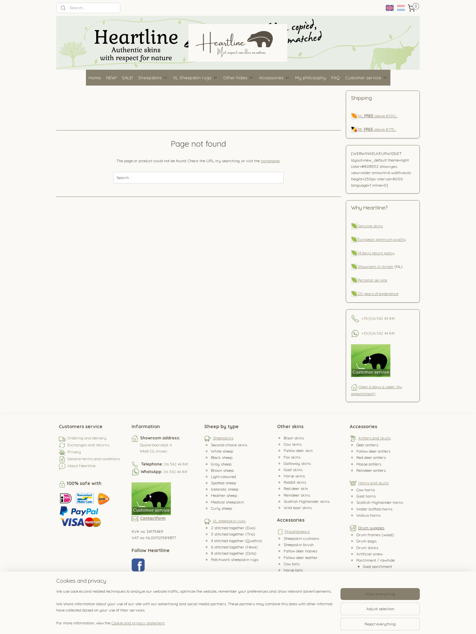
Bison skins (294, 437)
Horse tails (293, 570)
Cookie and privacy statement (138, 622)
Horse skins (294, 475)
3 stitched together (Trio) (233, 534)
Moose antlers (368, 464)
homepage (270, 160)
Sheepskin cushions (301, 538)
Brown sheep (222, 470)
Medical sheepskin (227, 502)
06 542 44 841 (176, 464)
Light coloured (223, 476)
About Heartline (81, 465)
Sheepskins (153, 77)
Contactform (153, 518)
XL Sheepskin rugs (195, 77)
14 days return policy (376, 252)
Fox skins (292, 457)
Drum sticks (367, 547)
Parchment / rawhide (375, 560)
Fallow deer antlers (373, 451)
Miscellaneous (297, 531)
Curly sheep (221, 508)
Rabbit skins (295, 482)
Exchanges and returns (88, 444)
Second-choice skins (229, 444)
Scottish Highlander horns (379, 502)
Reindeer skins (297, 495)
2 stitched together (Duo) (233, 527)
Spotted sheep (223, 482)
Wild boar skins (298, 507)
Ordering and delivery (86, 437)
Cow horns (365, 489)
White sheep (222, 451)
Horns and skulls (373, 482)
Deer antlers (367, 444)
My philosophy (310, 77)
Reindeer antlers (371, 470)
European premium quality (382, 239)
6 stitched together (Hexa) (234, 546)
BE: (361, 129)
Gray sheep (221, 464)
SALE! (127, 77)
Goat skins (293, 469)
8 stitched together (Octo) (234, 553)
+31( (365, 318)
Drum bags (366, 541)
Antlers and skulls (374, 437)
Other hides (238, 77)
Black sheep (221, 457)
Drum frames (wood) (375, 534)
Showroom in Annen (375, 266)
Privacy (74, 451)
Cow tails (291, 563)
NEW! (111, 77)
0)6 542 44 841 (382, 318)
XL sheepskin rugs (229, 520)
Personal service (372, 280)
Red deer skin (296, 488)
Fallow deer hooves (300, 550)
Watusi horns (368, 515)
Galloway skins (297, 463)
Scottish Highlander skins (307, 501)
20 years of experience (378, 293)
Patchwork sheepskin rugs (234, 559)
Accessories (274, 77)
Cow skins (292, 444)
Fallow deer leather (301, 557)
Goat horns (366, 496)
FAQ (335, 77)
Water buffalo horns (374, 508)
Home (95, 77)
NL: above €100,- (378, 115)
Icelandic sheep (224, 489)
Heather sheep (224, 495)
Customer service (366, 77)
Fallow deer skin (298, 450)
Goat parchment (377, 566)
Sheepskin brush (299, 544)
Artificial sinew (369, 553)
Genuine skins (370, 225)
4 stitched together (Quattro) (236, 540)
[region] (194, 611)
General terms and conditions (93, 458)
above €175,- (380, 129)
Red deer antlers (371, 457)
